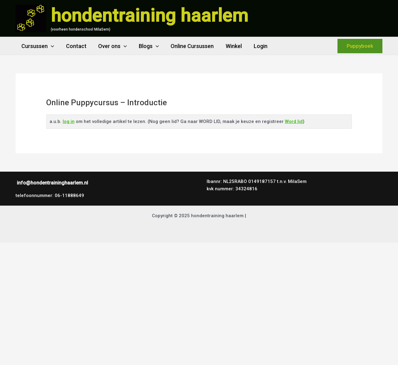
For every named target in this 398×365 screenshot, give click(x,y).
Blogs (146, 46)
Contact (75, 46)
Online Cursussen (188, 46)
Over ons (110, 46)
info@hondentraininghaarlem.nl (52, 183)
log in (69, 121)
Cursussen (37, 46)
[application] (50, 46)
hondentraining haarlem (149, 15)
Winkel (229, 46)
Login (255, 46)
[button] (359, 46)
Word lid (294, 121)
